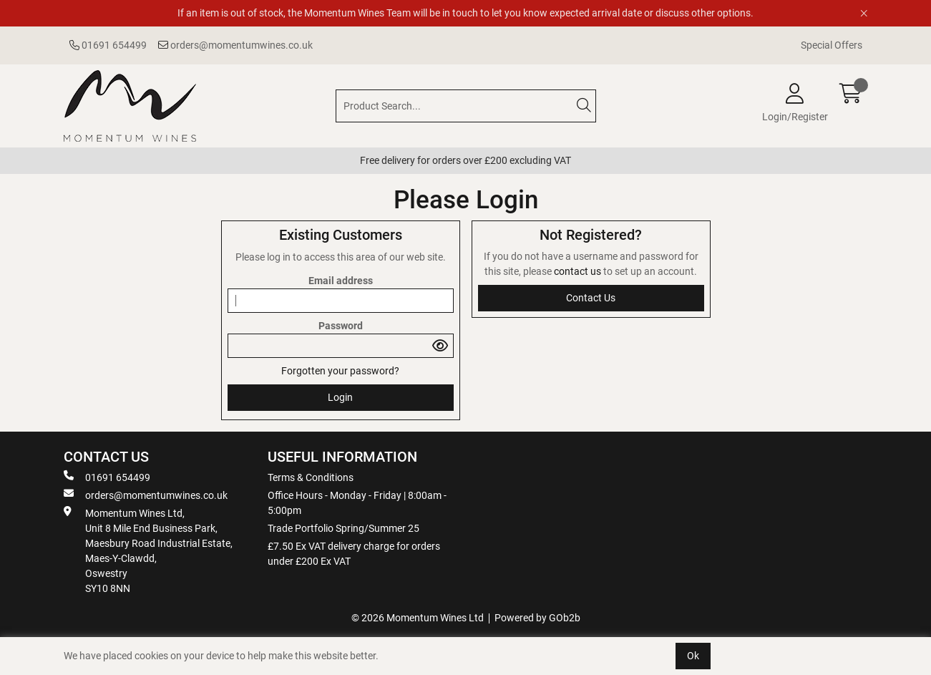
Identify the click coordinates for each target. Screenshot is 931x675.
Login (340, 397)
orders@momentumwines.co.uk (235, 45)
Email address (340, 280)
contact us (578, 271)
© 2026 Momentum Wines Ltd (417, 617)
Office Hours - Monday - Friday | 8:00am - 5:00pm (357, 503)
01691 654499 (108, 45)
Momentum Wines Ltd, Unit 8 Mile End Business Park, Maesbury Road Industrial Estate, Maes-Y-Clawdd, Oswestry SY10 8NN (148, 550)
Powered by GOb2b (537, 617)
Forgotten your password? (340, 371)
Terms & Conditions (311, 477)
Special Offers (831, 45)
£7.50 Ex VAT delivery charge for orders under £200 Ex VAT (354, 553)
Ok (693, 655)
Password (340, 325)
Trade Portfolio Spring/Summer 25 (343, 528)
